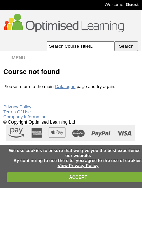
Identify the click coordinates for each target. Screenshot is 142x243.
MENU (13, 57)
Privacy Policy (17, 106)
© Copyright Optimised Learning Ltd (39, 122)
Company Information (24, 116)
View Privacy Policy (77, 165)
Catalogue (65, 86)
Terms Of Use (17, 111)
